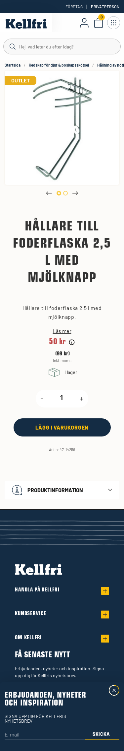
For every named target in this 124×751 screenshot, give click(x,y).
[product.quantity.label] (61, 398)
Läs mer (62, 331)
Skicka (101, 734)
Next (75, 193)
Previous (49, 193)
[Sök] (62, 46)
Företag (74, 6)
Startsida (13, 65)
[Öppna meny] (113, 22)
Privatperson (105, 6)
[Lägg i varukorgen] (62, 427)
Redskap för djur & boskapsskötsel (59, 65)
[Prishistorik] (71, 342)
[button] (62, 490)
